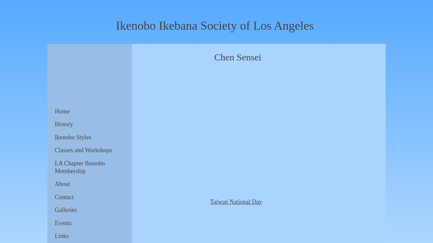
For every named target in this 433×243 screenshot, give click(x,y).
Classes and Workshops (83, 150)
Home (62, 111)
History (64, 124)
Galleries (66, 210)
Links (62, 236)
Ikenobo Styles (73, 137)
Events (63, 223)
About (62, 184)
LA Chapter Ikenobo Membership (80, 167)
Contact (64, 197)
